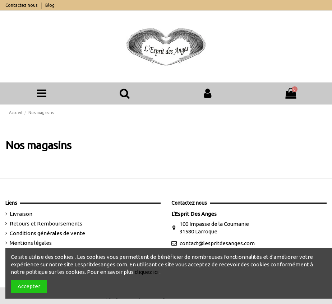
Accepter (29, 286)
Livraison (21, 214)
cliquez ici (146, 272)
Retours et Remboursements (46, 223)
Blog (50, 5)
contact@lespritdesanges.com (217, 243)
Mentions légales (31, 243)
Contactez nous (21, 5)
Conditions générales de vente (47, 233)
